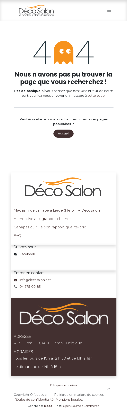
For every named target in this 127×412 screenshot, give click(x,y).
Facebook (27, 254)
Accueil (63, 133)
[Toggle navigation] (109, 10)
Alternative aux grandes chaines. (43, 219)
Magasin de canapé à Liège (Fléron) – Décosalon (57, 210)
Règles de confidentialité (34, 399)
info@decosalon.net (32, 280)
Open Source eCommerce (81, 406)
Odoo (48, 406)
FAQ (17, 235)
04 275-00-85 (30, 286)
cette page (96, 95)
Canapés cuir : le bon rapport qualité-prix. (50, 227)
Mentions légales (69, 399)
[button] (108, 388)
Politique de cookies (63, 385)
